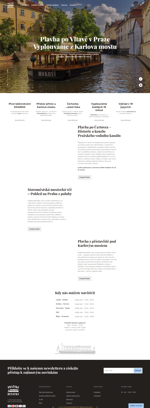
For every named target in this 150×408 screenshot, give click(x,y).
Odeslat (138, 370)
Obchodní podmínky (46, 392)
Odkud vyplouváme (73, 396)
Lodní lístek (24, 5)
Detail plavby (70, 392)
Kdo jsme (69, 399)
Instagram (97, 396)
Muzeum (64, 5)
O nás (41, 399)
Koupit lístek (84, 177)
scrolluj (8, 71)
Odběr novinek (136, 406)
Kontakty (73, 5)
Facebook (97, 392)
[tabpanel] (131, 392)
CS (133, 5)
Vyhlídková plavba (37, 5)
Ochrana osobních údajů (47, 396)
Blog (40, 403)
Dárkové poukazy (52, 5)
